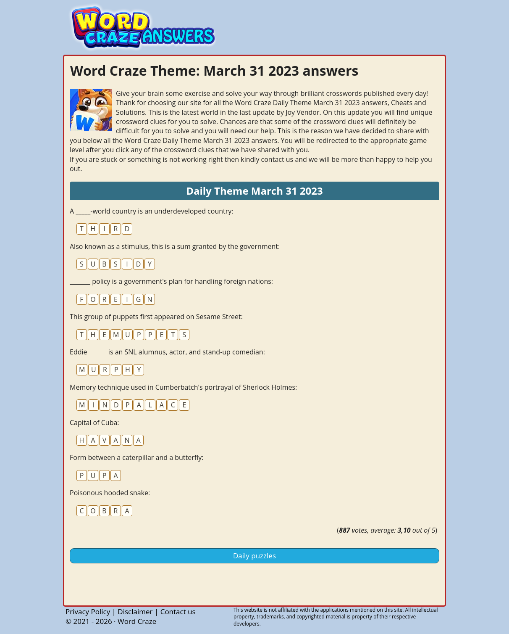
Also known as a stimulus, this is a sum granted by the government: (175, 246)
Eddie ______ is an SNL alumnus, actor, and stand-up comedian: (167, 352)
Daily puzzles (254, 555)
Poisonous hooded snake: (110, 492)
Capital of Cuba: (94, 422)
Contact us (178, 611)
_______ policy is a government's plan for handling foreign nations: (171, 281)
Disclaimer (135, 611)
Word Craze (137, 621)
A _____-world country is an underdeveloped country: (151, 211)
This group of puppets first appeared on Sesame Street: (156, 316)
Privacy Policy (88, 611)
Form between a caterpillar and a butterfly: (136, 457)
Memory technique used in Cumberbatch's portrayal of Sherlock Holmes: (183, 387)
